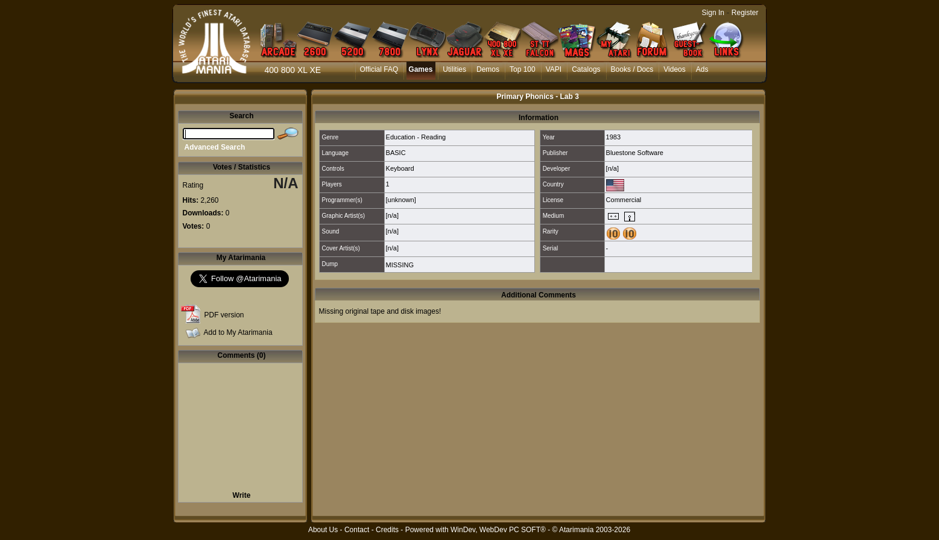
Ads (702, 69)
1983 (613, 137)
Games (420, 69)
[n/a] (612, 168)
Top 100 (523, 69)
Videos (674, 69)
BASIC (396, 152)
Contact (356, 530)
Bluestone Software (634, 152)
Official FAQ (379, 69)
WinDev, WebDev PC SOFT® (498, 530)
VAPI (553, 69)
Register (745, 12)
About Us (323, 530)
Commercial (624, 199)
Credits (387, 530)
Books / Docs (632, 69)
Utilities (454, 69)
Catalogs (586, 69)
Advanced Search (215, 147)
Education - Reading (416, 137)
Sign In (713, 12)
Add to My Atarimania (238, 332)
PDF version (224, 315)
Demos (487, 69)
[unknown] (401, 199)
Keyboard (400, 168)
